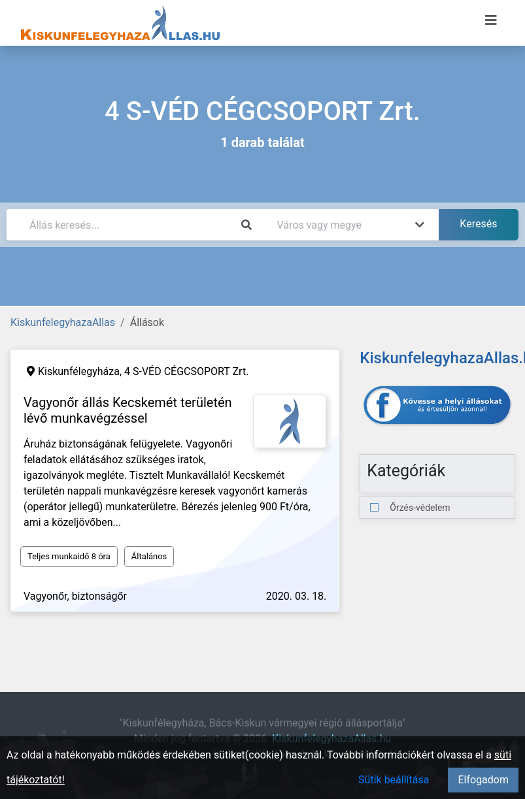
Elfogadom (483, 780)
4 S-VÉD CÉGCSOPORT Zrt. (186, 371)
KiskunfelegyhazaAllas (62, 322)
